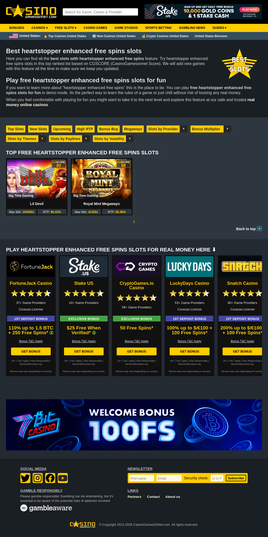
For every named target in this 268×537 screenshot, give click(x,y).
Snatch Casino (242, 283)
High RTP (85, 129)
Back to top (246, 229)
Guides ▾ (219, 28)
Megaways (133, 129)
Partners (135, 497)
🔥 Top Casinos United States (65, 36)
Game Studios (126, 28)
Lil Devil (37, 204)
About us (172, 497)
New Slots (38, 129)
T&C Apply (23, 360)
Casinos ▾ (40, 28)
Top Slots (16, 129)
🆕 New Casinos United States (114, 36)
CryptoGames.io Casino (137, 285)
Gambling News (192, 28)
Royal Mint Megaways (102, 204)
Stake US (83, 283)
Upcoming (62, 129)
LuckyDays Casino (189, 283)
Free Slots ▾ (65, 28)
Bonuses (16, 28)
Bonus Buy (108, 129)
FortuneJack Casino (31, 283)
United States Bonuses (211, 36)
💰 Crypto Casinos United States (165, 36)
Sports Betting (158, 28)
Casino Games (95, 28)
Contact (153, 497)
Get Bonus (30, 351)
